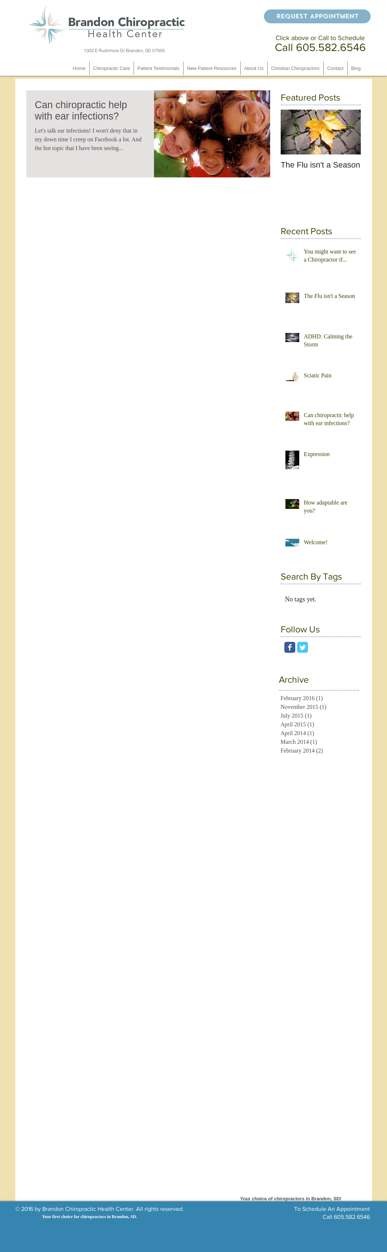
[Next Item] (349, 132)
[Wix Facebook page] (289, 647)
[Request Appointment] (317, 16)
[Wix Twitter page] (302, 647)
